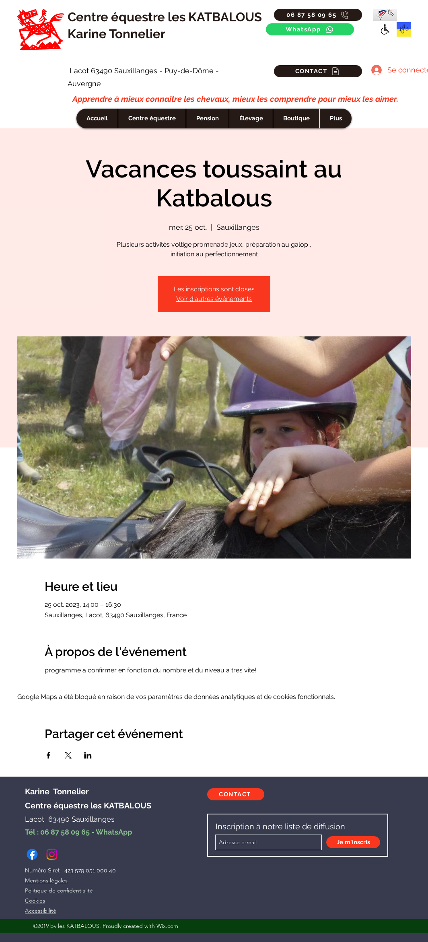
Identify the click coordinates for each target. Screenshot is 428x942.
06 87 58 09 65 (65, 832)
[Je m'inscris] (353, 842)
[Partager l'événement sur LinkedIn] (88, 755)
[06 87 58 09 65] (318, 15)
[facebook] (32, 854)
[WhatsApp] (310, 29)
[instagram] (52, 854)
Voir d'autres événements (214, 299)
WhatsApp (114, 832)
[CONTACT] (318, 71)
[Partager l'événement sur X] (68, 755)
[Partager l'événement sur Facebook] (48, 755)
